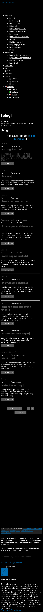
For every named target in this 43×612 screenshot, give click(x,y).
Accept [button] (19, 563)
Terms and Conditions (32, 529)
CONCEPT (9, 65)
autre (7, 76)
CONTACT (9, 73)
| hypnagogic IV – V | (17, 29)
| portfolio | (14, 79)
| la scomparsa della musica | (17, 228)
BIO (6, 68)
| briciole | (6, 176)
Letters (4, 143)
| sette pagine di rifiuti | (14, 256)
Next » (20, 413)
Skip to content (7, 2)
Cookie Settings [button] (8, 563)
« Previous (13, 408)
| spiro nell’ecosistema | (19, 37)
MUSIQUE (9, 15)
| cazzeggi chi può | (12, 149)
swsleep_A (7, 146)
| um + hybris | (15, 23)
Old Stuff (12, 352)
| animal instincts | (16, 47)
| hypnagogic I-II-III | (17, 44)
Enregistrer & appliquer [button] (11, 610)
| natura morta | (16, 60)
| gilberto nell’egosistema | (20, 58)
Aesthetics (14, 220)
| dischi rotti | (8, 358)
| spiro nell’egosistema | (19, 31)
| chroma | (13, 39)
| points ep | (14, 34)
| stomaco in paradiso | (14, 283)
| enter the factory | (12, 385)
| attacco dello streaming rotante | (16, 308)
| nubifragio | (14, 21)
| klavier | (13, 26)
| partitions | (14, 81)
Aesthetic (5, 220)
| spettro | (13, 63)
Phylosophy (24, 220)
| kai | (11, 50)
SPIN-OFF (9, 52)
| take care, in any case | (15, 201)
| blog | (12, 84)
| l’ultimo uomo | (16, 42)
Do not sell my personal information (16, 557)
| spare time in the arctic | (20, 55)
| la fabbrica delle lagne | (15, 333)
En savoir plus (7, 163)
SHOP (7, 71)
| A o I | (12, 18)
